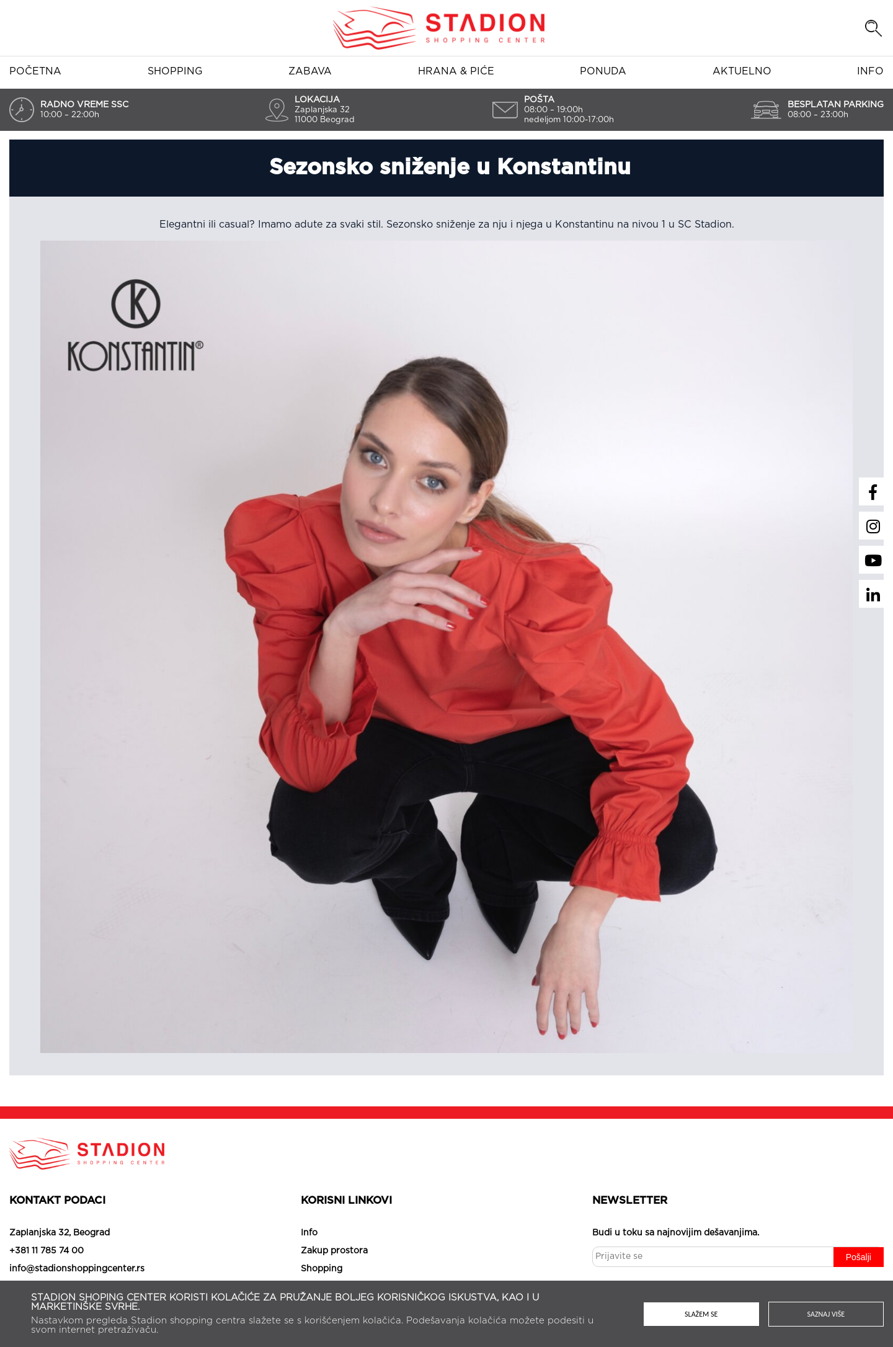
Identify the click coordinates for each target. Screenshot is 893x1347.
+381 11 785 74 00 (46, 1251)
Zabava (310, 71)
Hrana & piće (456, 71)
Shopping (175, 71)
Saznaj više (826, 1314)
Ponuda (603, 71)
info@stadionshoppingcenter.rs (76, 1269)
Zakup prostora (334, 1251)
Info (870, 71)
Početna (35, 71)
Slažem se (701, 1314)
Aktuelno (742, 71)
